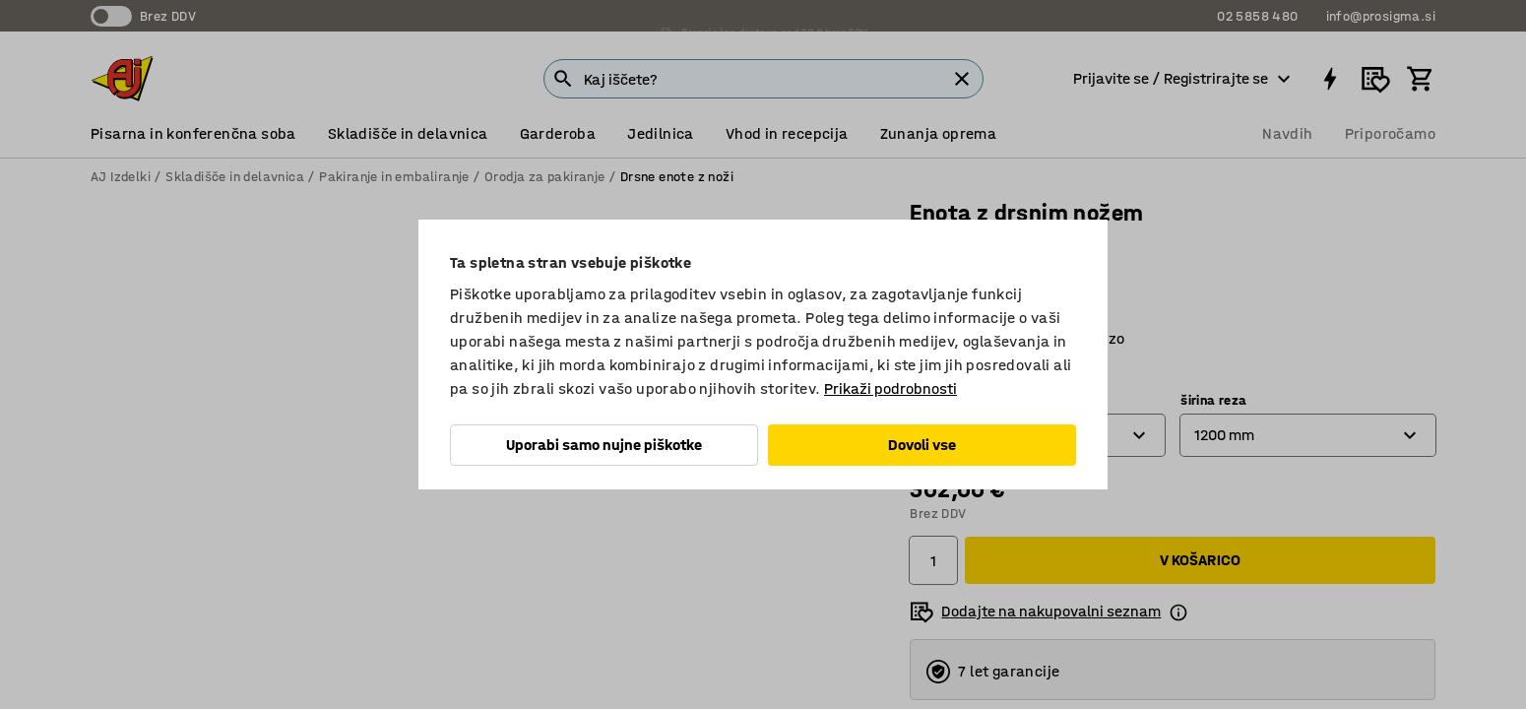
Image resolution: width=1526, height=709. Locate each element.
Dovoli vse (922, 444)
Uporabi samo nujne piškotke (604, 444)
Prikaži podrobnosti (890, 388)
